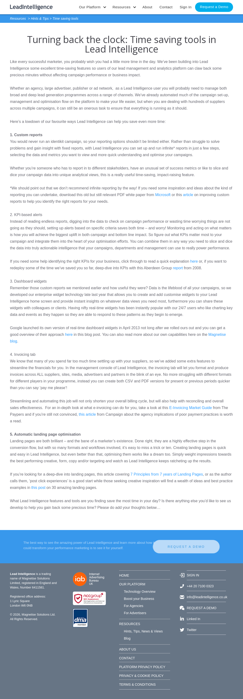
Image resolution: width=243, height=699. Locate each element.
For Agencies (133, 606)
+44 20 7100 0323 (200, 586)
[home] (31, 5)
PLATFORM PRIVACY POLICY (142, 667)
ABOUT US (127, 649)
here (194, 261)
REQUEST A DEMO (170, 546)
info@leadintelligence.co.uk (206, 597)
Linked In (193, 619)
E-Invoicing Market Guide (190, 408)
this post (38, 488)
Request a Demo (214, 7)
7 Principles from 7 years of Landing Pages (167, 474)
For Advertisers (135, 613)
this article (87, 414)
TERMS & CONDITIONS (137, 684)
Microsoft (163, 195)
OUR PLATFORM (132, 584)
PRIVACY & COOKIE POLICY (141, 676)
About (147, 7)
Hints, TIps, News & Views (143, 631)
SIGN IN (193, 575)
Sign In (186, 7)
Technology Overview (139, 591)
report (178, 268)
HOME (124, 575)
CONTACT (127, 658)
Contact (166, 7)
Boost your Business (139, 599)
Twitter (191, 630)
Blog (127, 638)
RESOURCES (129, 624)
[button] (92, 7)
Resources (18, 18)
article (188, 195)
